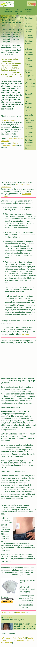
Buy (18, 14)
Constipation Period (29, 71)
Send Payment (28, 102)
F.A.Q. (27, 90)
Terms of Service (8, 612)
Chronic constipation (8, 120)
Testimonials (8, 11)
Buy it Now (29, 107)
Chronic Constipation (29, 59)
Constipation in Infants (29, 42)
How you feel (30, 79)
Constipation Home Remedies (29, 134)
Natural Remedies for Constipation (30, 121)
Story (18, 9)
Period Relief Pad (19, 638)
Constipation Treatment (29, 141)
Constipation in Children (29, 54)
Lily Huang (8, 619)
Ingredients (28, 9)
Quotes (27, 98)
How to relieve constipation (29, 113)
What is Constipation (29, 25)
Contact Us (29, 94)
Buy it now (26, 334)
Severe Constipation (29, 65)
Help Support (30, 87)
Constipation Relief (29, 19)
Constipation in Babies (29, 48)
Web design (6, 638)
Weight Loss (29, 76)
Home (8, 9)
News (29, 11)
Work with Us (30, 83)
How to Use (18, 11)
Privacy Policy (21, 612)
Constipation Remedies (29, 127)
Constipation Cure (29, 147)
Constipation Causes (29, 31)
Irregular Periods (18, 640)
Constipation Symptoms (29, 36)
